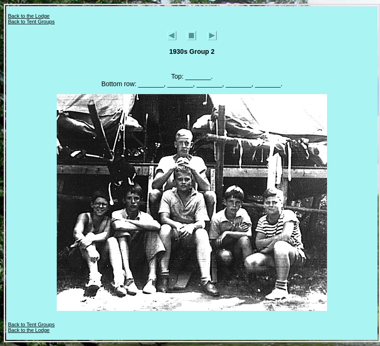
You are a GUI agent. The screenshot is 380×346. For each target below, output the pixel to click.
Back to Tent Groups (31, 21)
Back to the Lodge (29, 16)
